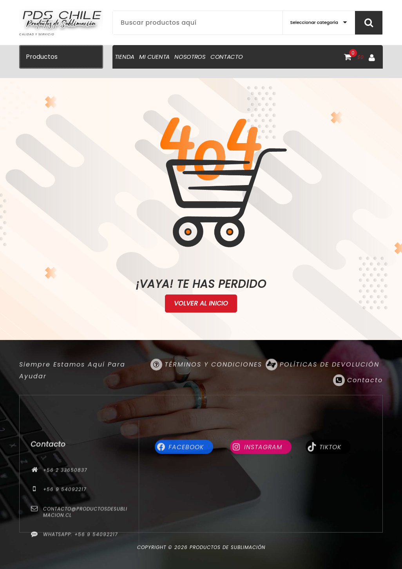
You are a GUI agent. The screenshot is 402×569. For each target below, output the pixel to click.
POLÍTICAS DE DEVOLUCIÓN (329, 375)
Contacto (365, 391)
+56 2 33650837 (65, 526)
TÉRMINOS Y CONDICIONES (213, 375)
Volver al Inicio (201, 303)
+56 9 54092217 (65, 545)
